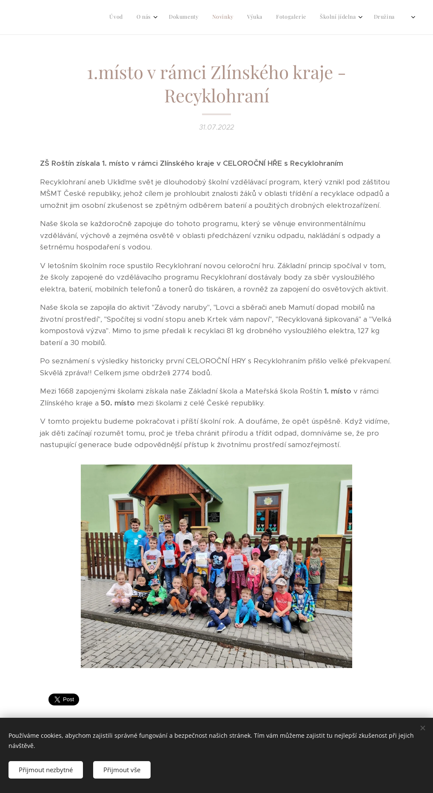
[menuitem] (303, 17)
